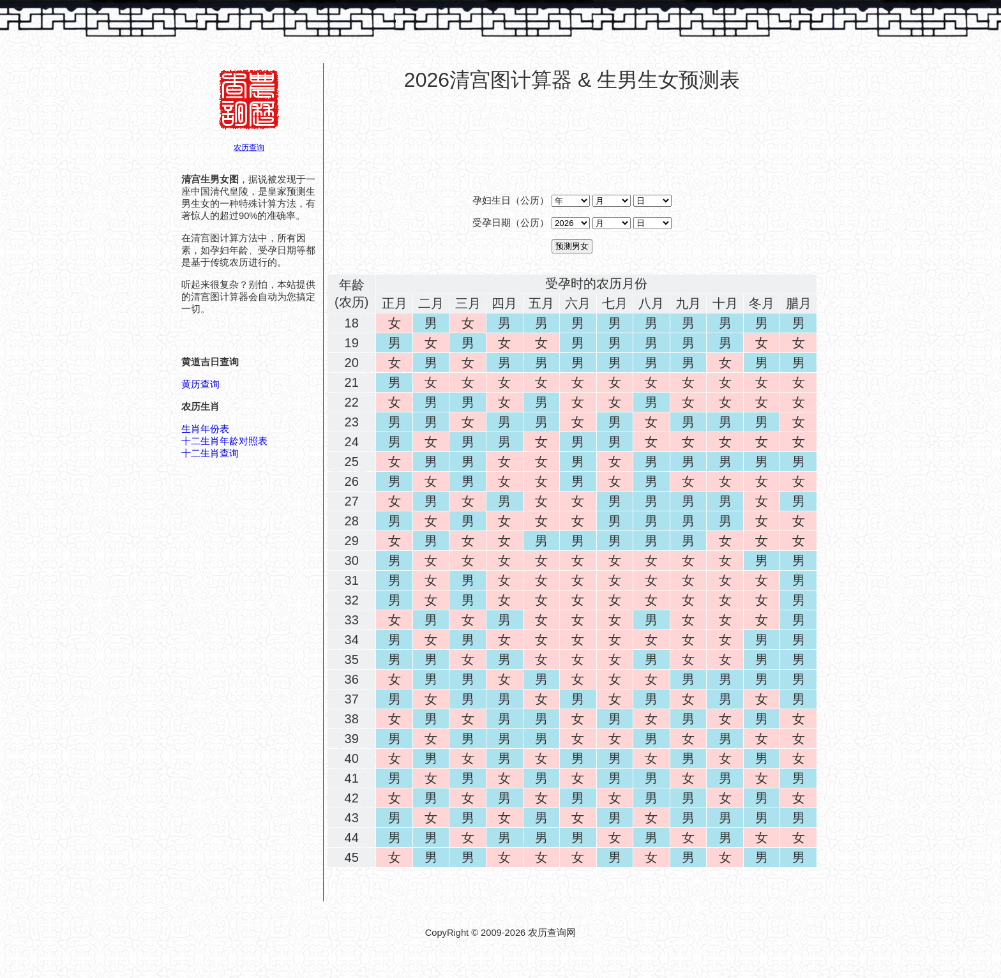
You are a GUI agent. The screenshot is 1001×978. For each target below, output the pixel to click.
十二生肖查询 (210, 453)
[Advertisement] (572, 133)
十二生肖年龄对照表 (224, 441)
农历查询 (249, 147)
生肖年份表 (205, 429)
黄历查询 (200, 384)
